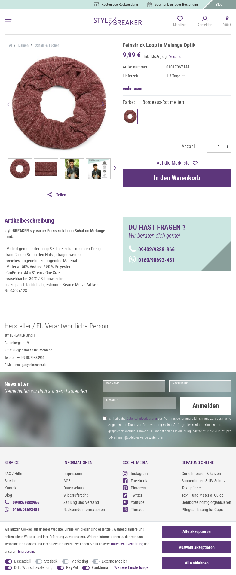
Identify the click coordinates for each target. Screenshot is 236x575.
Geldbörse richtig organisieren (206, 501)
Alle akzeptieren (196, 531)
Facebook (135, 480)
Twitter (132, 494)
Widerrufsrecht (75, 494)
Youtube (134, 501)
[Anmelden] (204, 22)
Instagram (135, 472)
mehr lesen (132, 88)
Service (11, 479)
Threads (133, 508)
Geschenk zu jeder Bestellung (176, 4)
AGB (67, 479)
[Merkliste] (180, 22)
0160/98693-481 (152, 260)
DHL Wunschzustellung (33, 567)
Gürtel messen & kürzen (201, 472)
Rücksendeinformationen (84, 508)
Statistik (50, 561)
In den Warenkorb (177, 178)
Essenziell (22, 561)
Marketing (79, 561)
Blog (219, 4)
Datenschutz (73, 487)
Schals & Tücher (46, 45)
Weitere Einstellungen (132, 567)
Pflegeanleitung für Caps (202, 508)
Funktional (100, 567)
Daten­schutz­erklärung (127, 544)
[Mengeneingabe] (219, 146)
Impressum (72, 472)
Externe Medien (115, 561)
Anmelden (205, 406)
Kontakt (11, 487)
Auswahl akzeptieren (197, 547)
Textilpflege (191, 487)
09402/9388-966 (152, 249)
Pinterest (134, 487)
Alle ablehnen (197, 563)
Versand (175, 57)
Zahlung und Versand (81, 501)
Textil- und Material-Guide (203, 494)
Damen (23, 45)
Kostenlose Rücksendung (120, 4)
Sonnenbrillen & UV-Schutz (203, 479)
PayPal (72, 567)
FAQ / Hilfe (13, 472)
